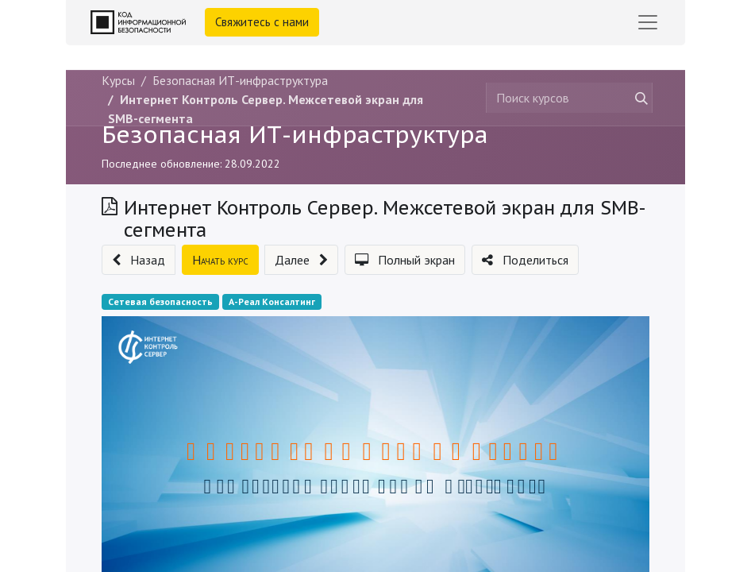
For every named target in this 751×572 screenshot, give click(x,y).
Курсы (118, 80)
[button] (138, 260)
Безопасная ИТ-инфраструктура (295, 134)
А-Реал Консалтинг (272, 301)
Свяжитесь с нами (262, 21)
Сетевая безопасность (160, 301)
